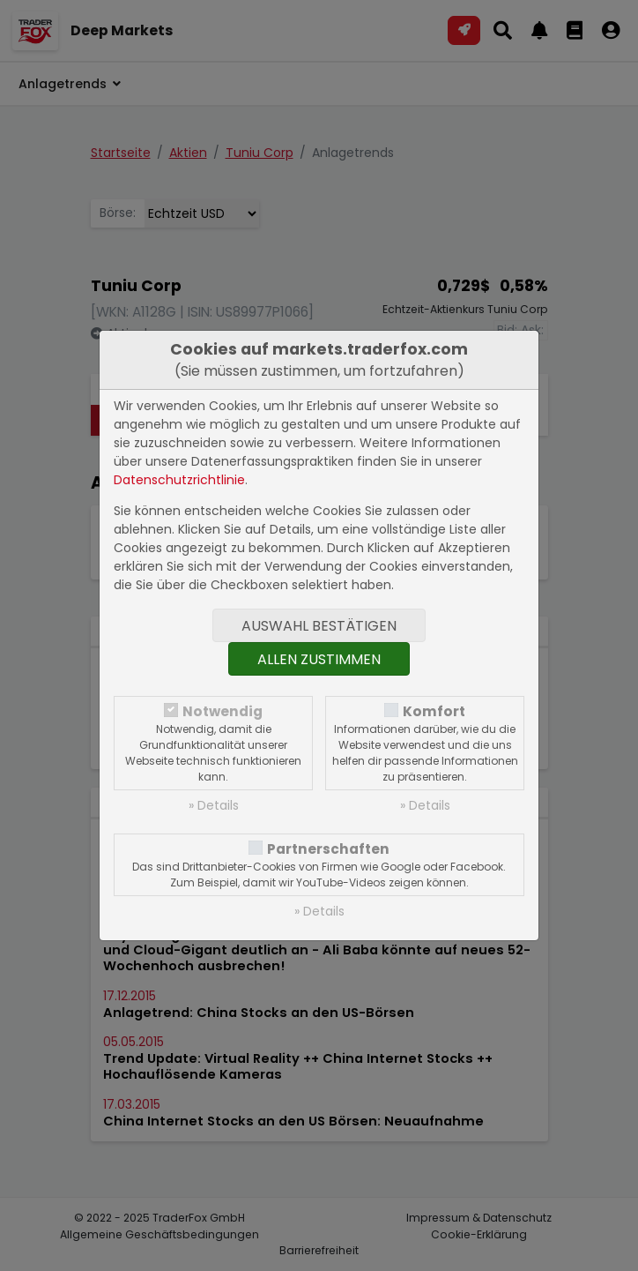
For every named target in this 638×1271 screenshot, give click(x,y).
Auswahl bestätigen (319, 626)
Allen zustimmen (319, 659)
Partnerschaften (328, 849)
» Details (214, 805)
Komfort (434, 711)
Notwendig (222, 711)
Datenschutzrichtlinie (179, 480)
